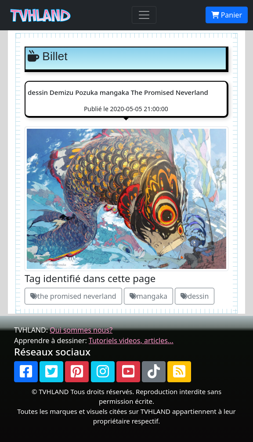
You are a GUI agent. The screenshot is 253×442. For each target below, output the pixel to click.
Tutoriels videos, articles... (131, 340)
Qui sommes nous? (81, 330)
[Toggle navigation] (144, 15)
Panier (226, 15)
